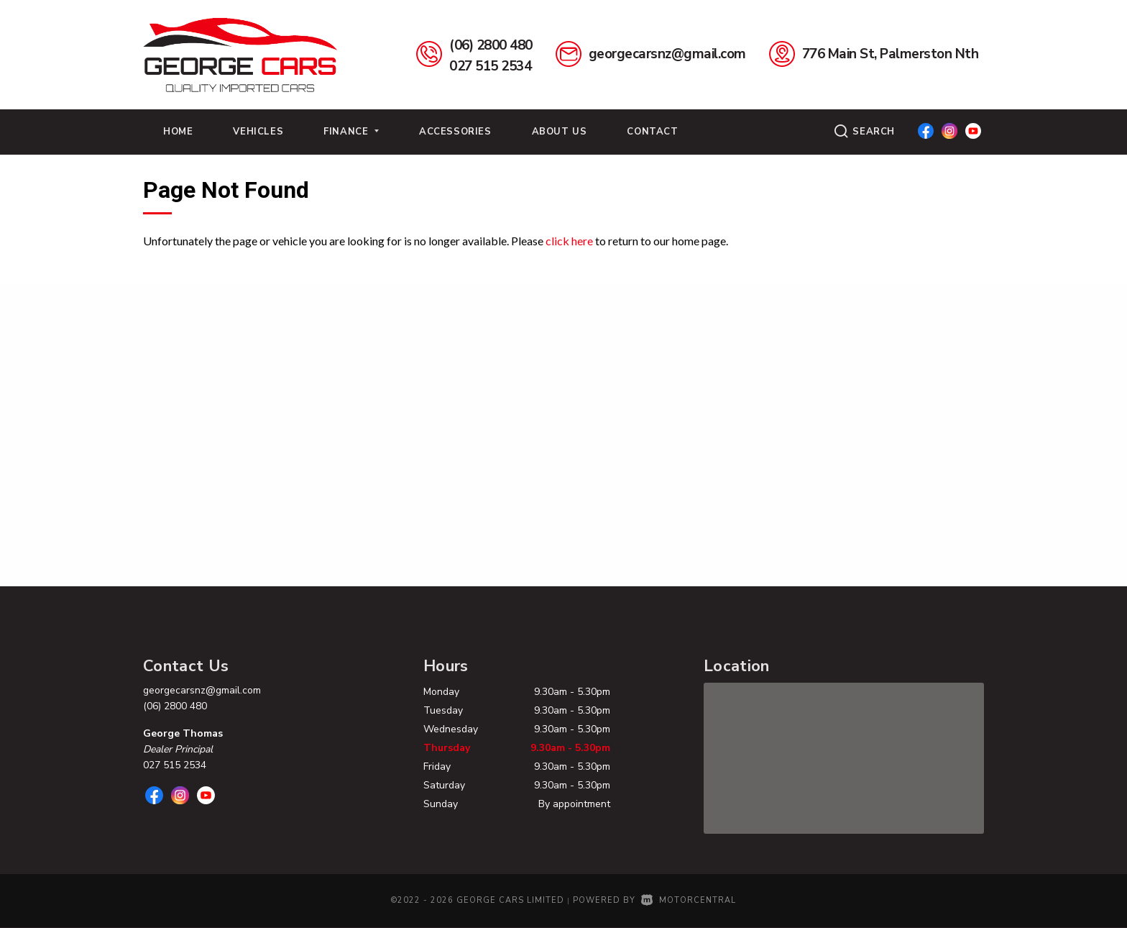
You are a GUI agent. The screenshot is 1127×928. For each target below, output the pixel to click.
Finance (351, 131)
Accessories (455, 131)
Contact (652, 131)
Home (178, 131)
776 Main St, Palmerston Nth (890, 54)
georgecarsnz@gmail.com (667, 54)
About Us (559, 131)
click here (569, 240)
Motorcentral (688, 900)
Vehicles (258, 131)
